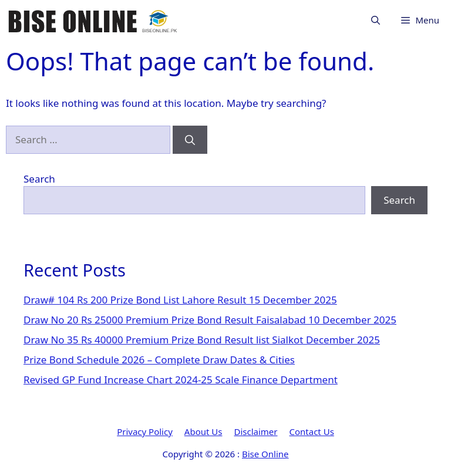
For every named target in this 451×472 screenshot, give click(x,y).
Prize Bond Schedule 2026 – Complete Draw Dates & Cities (159, 359)
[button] (376, 20)
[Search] (190, 140)
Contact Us (312, 431)
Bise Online (265, 454)
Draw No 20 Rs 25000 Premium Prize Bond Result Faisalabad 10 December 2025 (209, 319)
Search (39, 179)
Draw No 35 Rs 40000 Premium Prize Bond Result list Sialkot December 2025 (201, 339)
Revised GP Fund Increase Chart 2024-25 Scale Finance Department (180, 379)
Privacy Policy (145, 431)
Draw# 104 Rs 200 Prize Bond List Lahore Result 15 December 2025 (180, 299)
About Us (203, 431)
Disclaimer (255, 431)
